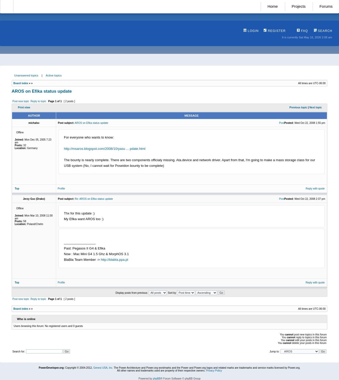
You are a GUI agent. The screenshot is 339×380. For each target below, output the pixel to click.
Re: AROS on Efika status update (94, 198)
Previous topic (298, 107)
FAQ (302, 31)
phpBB (156, 378)
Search (323, 31)
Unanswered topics (26, 75)
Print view (24, 107)
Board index (20, 83)
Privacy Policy (214, 370)
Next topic (315, 107)
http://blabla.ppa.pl (114, 260)
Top (17, 188)
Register (275, 31)
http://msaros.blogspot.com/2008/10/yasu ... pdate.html (105, 149)
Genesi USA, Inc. (103, 367)
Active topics (54, 75)
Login (251, 31)
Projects (299, 6)
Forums (326, 6)
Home (272, 6)
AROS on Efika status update (42, 91)
